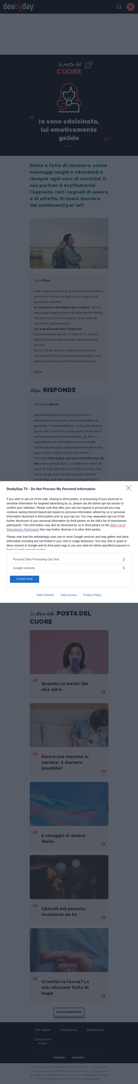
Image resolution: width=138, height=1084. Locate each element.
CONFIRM (25, 579)
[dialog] (69, 542)
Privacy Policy (92, 595)
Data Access (69, 595)
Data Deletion (45, 595)
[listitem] (69, 559)
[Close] (130, 489)
